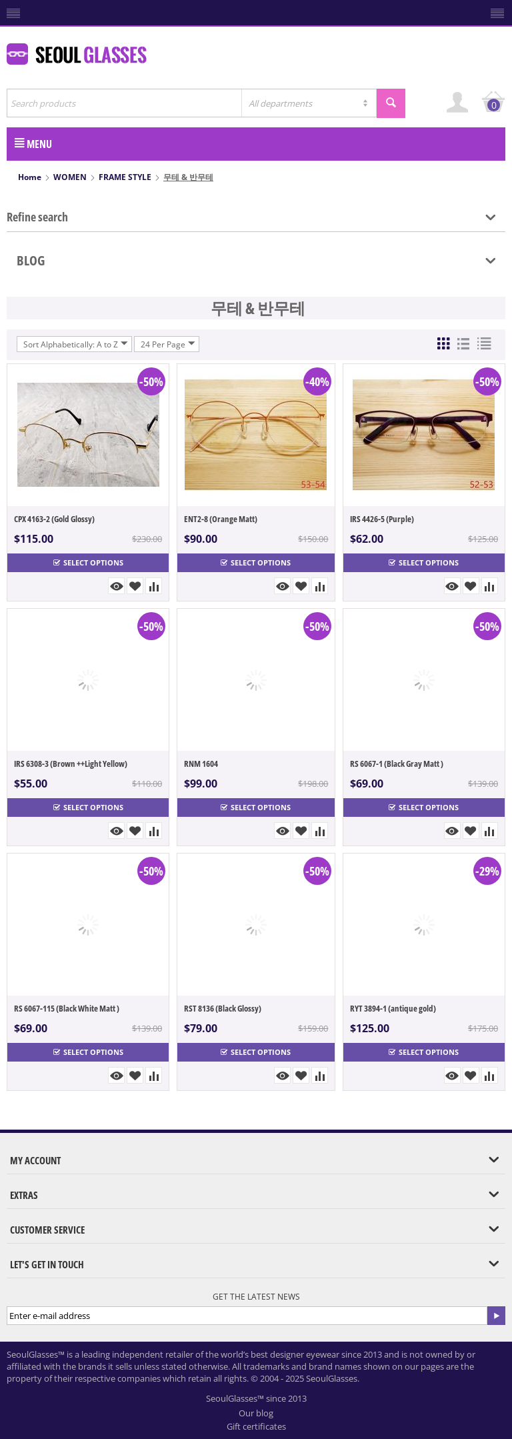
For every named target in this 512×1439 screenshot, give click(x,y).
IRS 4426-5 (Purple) (382, 519)
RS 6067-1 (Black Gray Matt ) (396, 764)
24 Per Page (168, 344)
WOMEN (70, 177)
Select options (88, 562)
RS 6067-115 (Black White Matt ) (66, 1008)
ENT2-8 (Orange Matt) (220, 519)
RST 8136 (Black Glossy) (222, 1008)
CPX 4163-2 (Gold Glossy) (54, 519)
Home (29, 177)
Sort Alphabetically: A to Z (75, 344)
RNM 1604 (201, 764)
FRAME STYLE (125, 177)
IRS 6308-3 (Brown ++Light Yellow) (70, 764)
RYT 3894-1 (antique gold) (393, 1008)
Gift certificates (256, 1426)
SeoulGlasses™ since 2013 (256, 1398)
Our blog (256, 1413)
